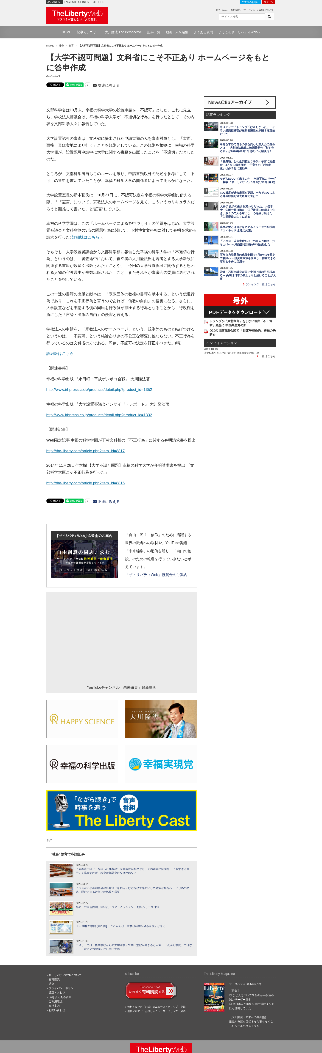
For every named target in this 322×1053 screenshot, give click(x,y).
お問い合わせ (57, 1010)
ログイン (268, 2)
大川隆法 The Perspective (123, 32)
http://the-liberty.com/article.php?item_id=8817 (85, 451)
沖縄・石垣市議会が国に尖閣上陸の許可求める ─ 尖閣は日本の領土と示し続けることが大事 (248, 275)
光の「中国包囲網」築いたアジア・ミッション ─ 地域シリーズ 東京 (118, 907)
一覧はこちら (266, 356)
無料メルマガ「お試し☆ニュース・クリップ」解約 (156, 1011)
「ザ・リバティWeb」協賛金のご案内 (156, 575)
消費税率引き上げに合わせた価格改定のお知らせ (231, 352)
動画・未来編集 (177, 32)
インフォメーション (221, 343)
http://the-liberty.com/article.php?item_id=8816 (85, 483)
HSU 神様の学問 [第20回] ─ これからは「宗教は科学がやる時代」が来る (120, 926)
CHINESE (84, 2)
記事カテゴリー (88, 32)
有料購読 (235, 9)
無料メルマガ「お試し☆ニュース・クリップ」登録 (156, 1006)
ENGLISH (70, 2)
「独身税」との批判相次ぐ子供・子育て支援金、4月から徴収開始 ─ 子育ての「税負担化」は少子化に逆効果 (247, 165)
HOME (66, 32)
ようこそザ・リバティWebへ (239, 32)
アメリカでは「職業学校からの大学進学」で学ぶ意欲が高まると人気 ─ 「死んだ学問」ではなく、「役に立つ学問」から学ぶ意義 (134, 947)
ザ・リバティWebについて (259, 9)
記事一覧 (153, 32)
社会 (61, 45)
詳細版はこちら (85, 237)
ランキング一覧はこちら (259, 284)
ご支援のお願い (250, 2)
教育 (71, 45)
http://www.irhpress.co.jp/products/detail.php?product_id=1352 (99, 389)
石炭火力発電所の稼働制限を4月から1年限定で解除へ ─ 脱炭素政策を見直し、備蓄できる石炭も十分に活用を (248, 258)
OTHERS (98, 2)
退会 (51, 983)
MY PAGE (221, 9)
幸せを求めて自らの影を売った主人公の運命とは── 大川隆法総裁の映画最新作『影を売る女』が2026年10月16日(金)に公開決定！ (247, 148)
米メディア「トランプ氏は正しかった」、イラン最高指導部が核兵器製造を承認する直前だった (247, 130)
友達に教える (106, 85)
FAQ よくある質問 (60, 997)
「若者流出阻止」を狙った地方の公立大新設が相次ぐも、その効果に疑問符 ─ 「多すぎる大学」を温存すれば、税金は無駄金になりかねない (132, 871)
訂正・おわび (57, 992)
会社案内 (54, 1005)
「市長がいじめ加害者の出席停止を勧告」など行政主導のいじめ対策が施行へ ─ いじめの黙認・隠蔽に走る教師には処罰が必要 (132, 890)
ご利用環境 (55, 1001)
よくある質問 (203, 32)
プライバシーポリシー (62, 988)
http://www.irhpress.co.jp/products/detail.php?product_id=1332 (99, 415)
